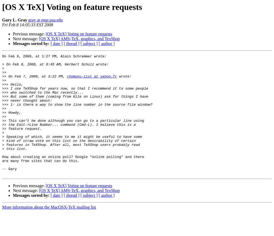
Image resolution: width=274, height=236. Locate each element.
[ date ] (57, 43)
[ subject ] (89, 43)
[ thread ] (71, 43)
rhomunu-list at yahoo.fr (92, 81)
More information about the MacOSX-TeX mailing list (49, 231)
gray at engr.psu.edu (45, 20)
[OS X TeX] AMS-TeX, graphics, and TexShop (79, 38)
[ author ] (107, 43)
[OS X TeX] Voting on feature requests (79, 34)
